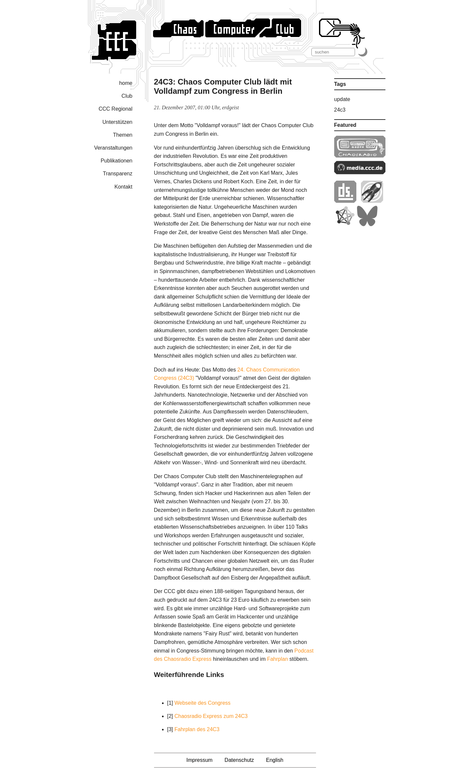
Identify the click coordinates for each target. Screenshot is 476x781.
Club (127, 96)
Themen (123, 135)
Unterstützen (117, 122)
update (342, 99)
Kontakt (123, 187)
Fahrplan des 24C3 (197, 729)
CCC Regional (115, 109)
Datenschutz (239, 760)
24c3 (340, 110)
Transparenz (117, 173)
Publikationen (116, 160)
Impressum (199, 760)
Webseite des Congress (203, 703)
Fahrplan (277, 659)
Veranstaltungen (113, 148)
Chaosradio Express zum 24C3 (211, 716)
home (125, 83)
